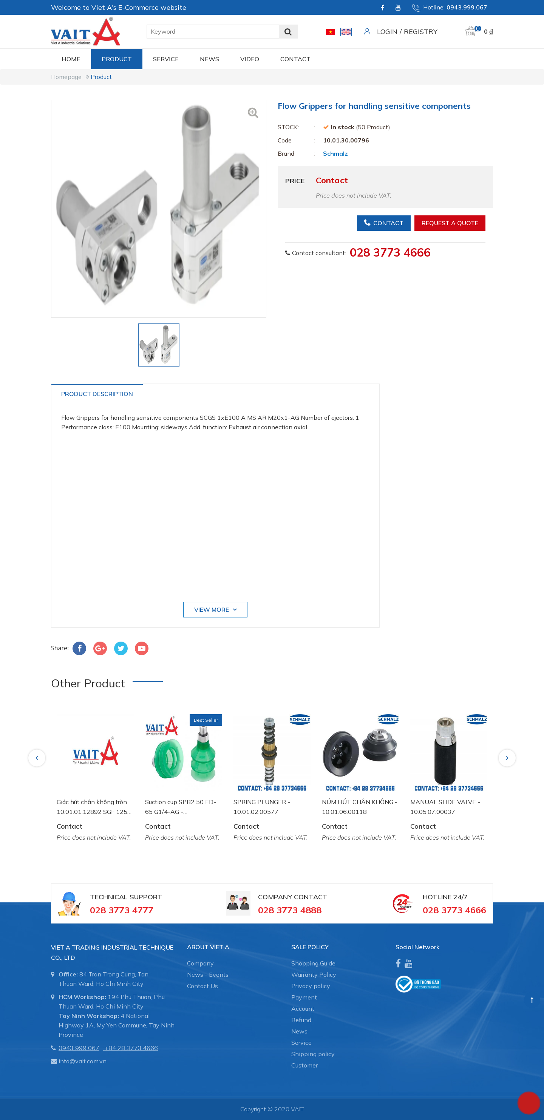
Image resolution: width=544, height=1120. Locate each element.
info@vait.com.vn (83, 1061)
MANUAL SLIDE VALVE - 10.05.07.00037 (445, 806)
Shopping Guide (313, 963)
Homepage (66, 76)
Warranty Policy (313, 974)
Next (508, 757)
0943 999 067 (79, 1048)
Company (200, 963)
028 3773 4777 (121, 910)
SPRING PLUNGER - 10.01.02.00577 (261, 806)
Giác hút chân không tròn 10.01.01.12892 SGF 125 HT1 (92, 807)
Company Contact (293, 897)
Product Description (97, 394)
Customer (304, 1065)
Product (117, 59)
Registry (420, 31)
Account (302, 1008)
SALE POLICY (310, 947)
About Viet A (208, 947)
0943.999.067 (467, 7)
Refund (301, 1020)
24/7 (459, 897)
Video (249, 59)
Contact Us (202, 986)
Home (71, 59)
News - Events (208, 974)
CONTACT (295, 59)
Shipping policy (313, 1054)
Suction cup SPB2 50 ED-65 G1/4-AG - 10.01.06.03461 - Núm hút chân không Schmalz (183, 807)
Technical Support (126, 897)
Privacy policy (310, 986)
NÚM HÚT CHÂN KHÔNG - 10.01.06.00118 (359, 806)
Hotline (437, 897)
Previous (38, 757)
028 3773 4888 (289, 910)
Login (387, 31)
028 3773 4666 (390, 252)
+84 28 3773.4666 (131, 1048)
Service (166, 59)
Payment (304, 997)
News (209, 59)
